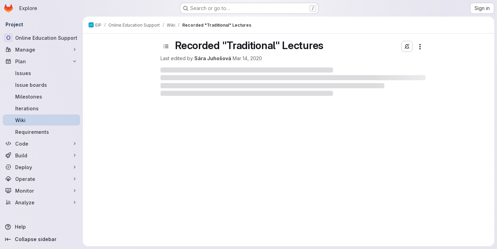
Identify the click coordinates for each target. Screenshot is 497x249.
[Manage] (41, 49)
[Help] (41, 226)
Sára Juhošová (212, 58)
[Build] (41, 155)
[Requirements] (41, 131)
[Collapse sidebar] (41, 239)
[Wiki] (41, 120)
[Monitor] (41, 190)
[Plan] (41, 61)
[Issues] (41, 73)
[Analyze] (41, 202)
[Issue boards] (41, 84)
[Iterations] (41, 108)
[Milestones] (41, 96)
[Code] (41, 143)
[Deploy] (41, 167)
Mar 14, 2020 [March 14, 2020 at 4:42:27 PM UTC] (247, 58)
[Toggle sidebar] (166, 46)
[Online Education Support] (41, 37)
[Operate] (41, 178)
